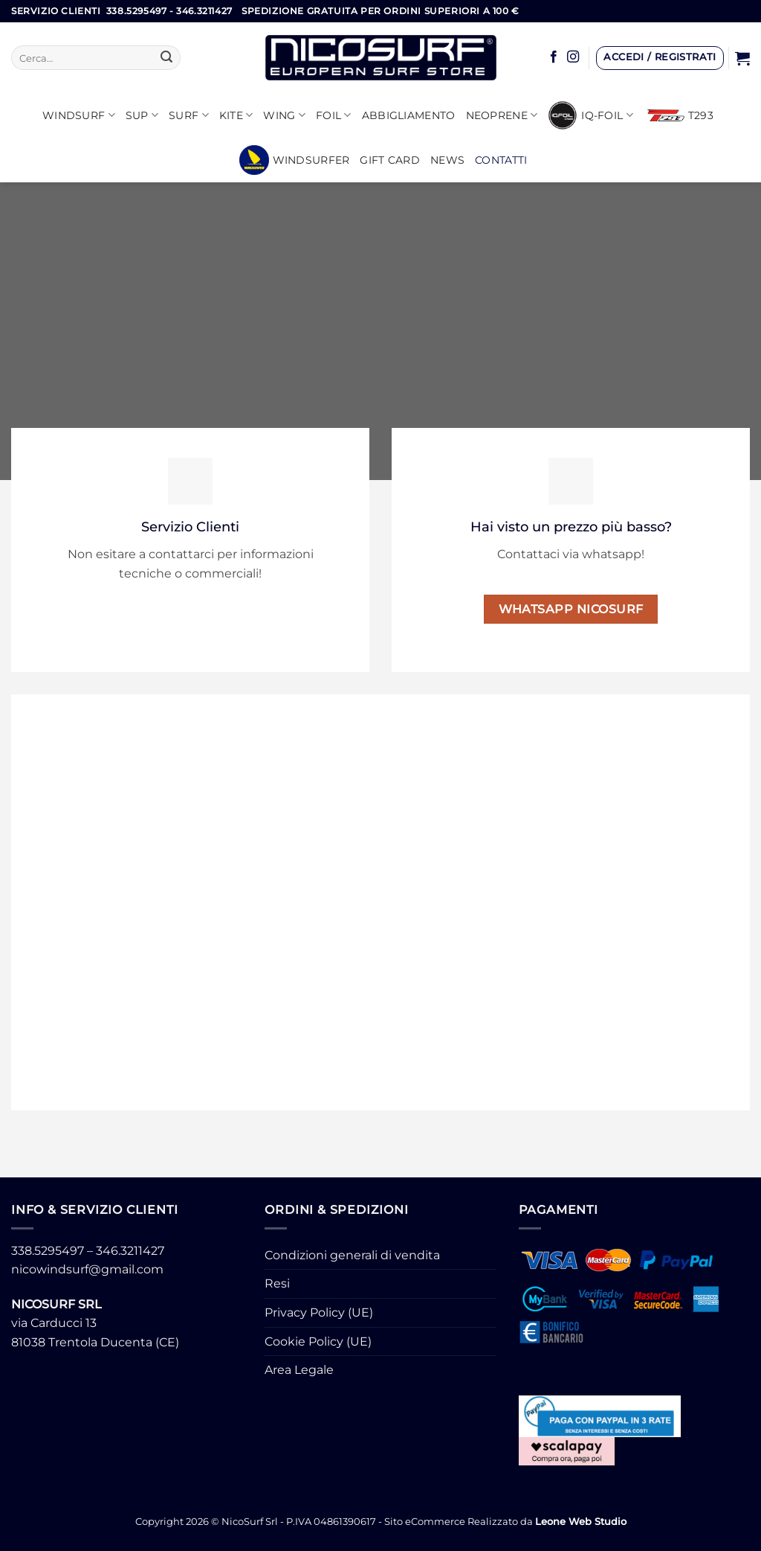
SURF (189, 115)
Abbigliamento (409, 115)
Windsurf (78, 115)
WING (284, 115)
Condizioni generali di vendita (352, 1255)
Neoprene (502, 115)
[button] (660, 58)
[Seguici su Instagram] (573, 57)
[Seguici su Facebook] (554, 57)
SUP (142, 115)
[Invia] (166, 58)
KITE (236, 115)
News (447, 160)
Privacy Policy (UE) (319, 1312)
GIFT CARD (390, 160)
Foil (334, 115)
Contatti (501, 160)
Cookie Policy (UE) (318, 1341)
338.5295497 (47, 1251)
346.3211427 (130, 1251)
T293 (680, 115)
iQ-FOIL (590, 115)
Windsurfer (294, 160)
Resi (277, 1283)
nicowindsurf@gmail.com (87, 1269)
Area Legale (299, 1370)
